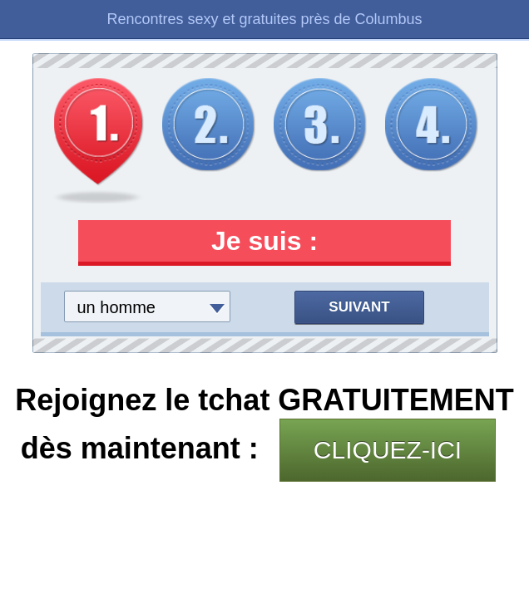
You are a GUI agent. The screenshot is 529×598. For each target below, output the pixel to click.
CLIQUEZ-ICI (388, 449)
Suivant (359, 307)
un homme (116, 307)
